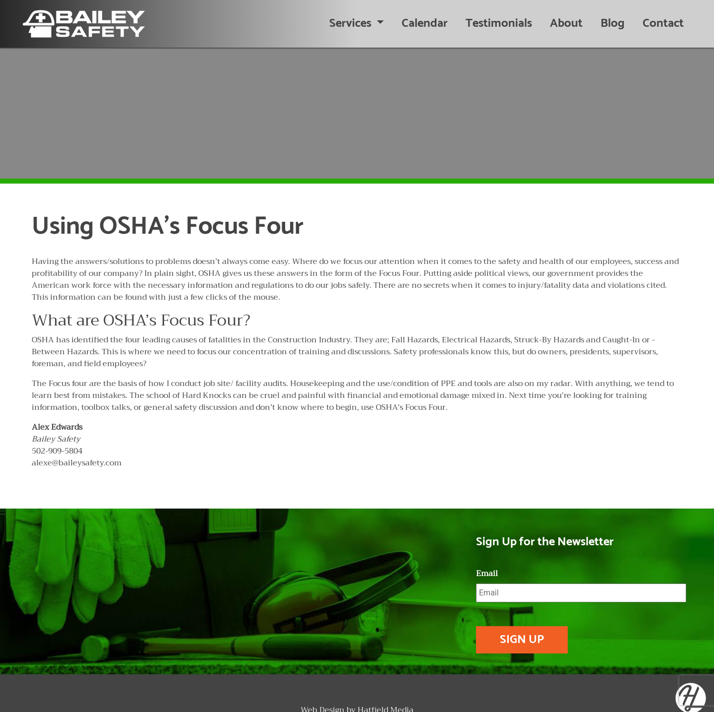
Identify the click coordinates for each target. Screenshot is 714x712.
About (566, 23)
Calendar (425, 23)
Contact (663, 23)
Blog (612, 23)
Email (487, 574)
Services (351, 23)
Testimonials (499, 23)
